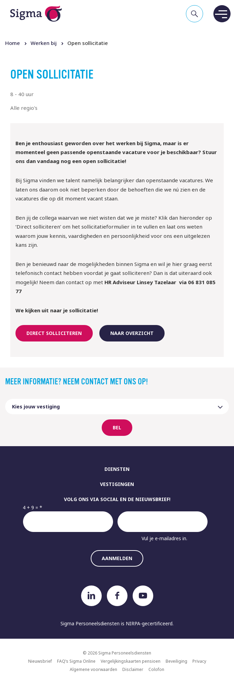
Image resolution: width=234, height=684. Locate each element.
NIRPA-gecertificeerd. (150, 623)
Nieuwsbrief (40, 661)
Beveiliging (176, 661)
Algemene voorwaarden (93, 669)
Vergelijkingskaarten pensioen (130, 661)
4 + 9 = (30, 507)
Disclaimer (132, 669)
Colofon (156, 669)
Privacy (199, 661)
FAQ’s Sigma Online (76, 661)
